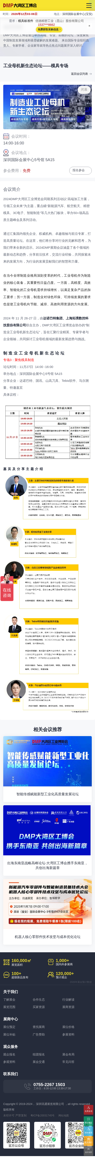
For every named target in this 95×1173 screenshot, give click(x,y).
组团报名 (39, 1071)
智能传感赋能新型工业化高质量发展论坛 (47, 800)
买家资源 (39, 1023)
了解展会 (9, 1015)
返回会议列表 (78, 73)
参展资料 (68, 1050)
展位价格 (68, 1043)
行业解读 (68, 1015)
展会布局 (68, 1071)
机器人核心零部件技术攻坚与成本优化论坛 (47, 953)
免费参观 (88, 1113)
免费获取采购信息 (48, 29)
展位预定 (9, 1043)
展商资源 (68, 1023)
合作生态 (39, 1015)
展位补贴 (9, 1050)
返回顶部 (88, 1153)
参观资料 (9, 1078)
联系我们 (88, 1143)
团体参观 (88, 1133)
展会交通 (39, 1078)
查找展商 (39, 1043)
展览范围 (9, 1023)
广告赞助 (39, 1050)
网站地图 (65, 1132)
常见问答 (68, 1078)
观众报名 (9, 1071)
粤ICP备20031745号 (43, 1132)
